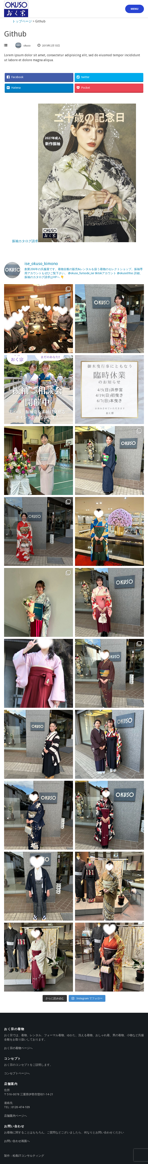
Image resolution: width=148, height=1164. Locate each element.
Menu (134, 8)
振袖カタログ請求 (74, 241)
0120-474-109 (20, 1107)
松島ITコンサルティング (28, 1155)
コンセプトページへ (17, 1073)
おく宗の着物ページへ (18, 1048)
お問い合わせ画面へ (17, 1141)
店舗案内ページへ (15, 1115)
